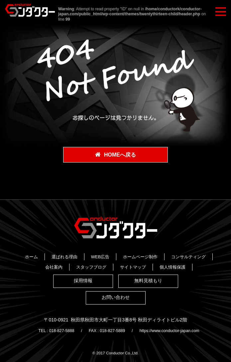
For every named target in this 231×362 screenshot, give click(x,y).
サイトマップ (118, 271)
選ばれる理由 (113, 256)
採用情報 (83, 288)
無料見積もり (148, 288)
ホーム (79, 256)
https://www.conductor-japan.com (175, 336)
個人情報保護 (157, 271)
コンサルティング (124, 263)
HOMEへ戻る (120, 155)
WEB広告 (148, 256)
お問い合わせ (116, 304)
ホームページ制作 (75, 263)
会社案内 (163, 263)
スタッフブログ (76, 271)
